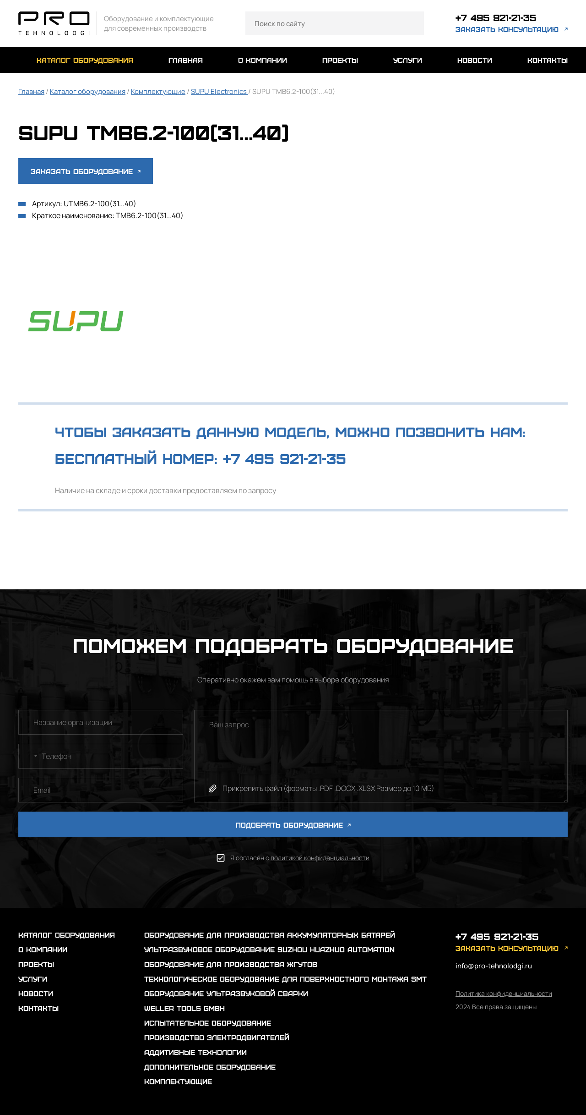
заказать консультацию (507, 29)
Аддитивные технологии (195, 1052)
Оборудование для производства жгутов (230, 964)
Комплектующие (158, 91)
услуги (407, 60)
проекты (340, 60)
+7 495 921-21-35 (497, 17)
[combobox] (29, 756)
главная (185, 60)
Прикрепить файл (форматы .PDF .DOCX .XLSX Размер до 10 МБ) (328, 788)
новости (474, 60)
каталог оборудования (85, 60)
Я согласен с (299, 857)
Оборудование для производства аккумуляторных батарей (269, 935)
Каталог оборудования (87, 91)
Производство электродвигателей (216, 1037)
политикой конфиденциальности (320, 857)
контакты (547, 60)
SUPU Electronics (219, 91)
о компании (262, 60)
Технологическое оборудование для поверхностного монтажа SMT (285, 979)
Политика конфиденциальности (504, 993)
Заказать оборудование (86, 171)
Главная (31, 91)
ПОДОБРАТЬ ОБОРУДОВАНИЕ (293, 825)
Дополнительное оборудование (210, 1067)
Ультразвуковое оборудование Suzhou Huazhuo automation (269, 949)
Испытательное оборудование (207, 1023)
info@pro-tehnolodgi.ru (494, 966)
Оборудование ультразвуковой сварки (226, 993)
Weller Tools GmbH (184, 1008)
